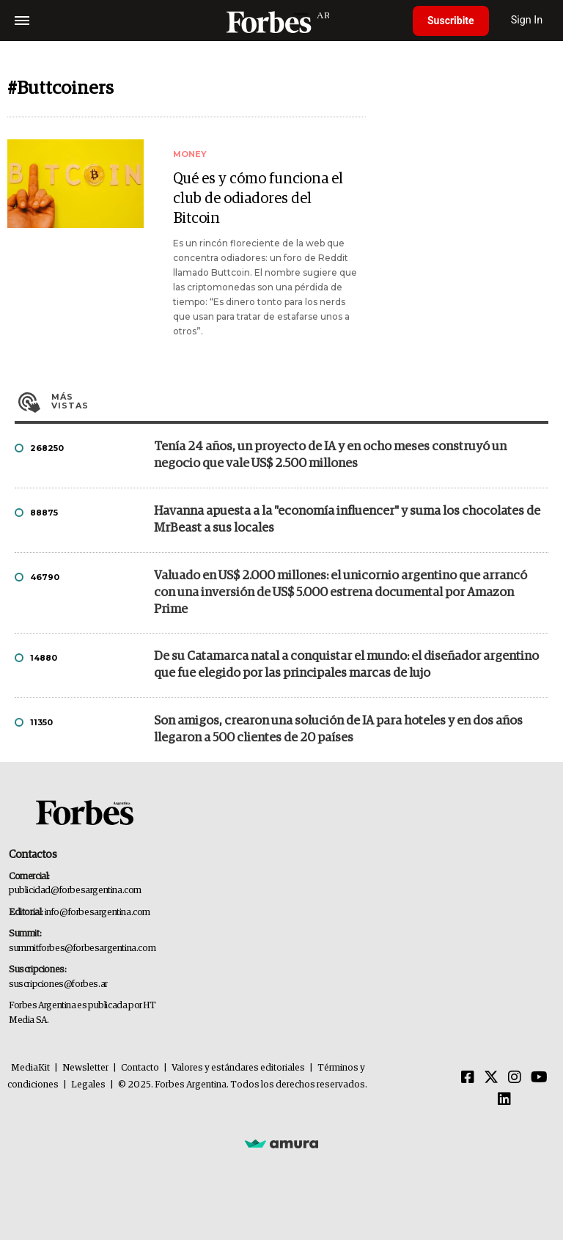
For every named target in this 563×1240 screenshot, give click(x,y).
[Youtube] (539, 1078)
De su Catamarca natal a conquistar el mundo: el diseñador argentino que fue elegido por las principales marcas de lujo (346, 665)
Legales (88, 1085)
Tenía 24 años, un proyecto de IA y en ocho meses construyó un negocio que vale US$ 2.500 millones (330, 455)
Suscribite (450, 20)
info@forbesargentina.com (97, 912)
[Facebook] (467, 1078)
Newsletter (85, 1068)
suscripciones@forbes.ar (58, 984)
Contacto (140, 1068)
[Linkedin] (504, 1100)
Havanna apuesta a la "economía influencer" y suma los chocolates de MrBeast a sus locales (347, 520)
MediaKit (30, 1068)
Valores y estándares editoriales (238, 1068)
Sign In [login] (527, 20)
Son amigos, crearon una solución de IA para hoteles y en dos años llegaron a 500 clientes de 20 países (338, 729)
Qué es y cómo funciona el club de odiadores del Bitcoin (258, 199)
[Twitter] (491, 1078)
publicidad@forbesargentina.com (75, 890)
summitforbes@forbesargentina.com (82, 948)
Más (299, 401)
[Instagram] (514, 1078)
